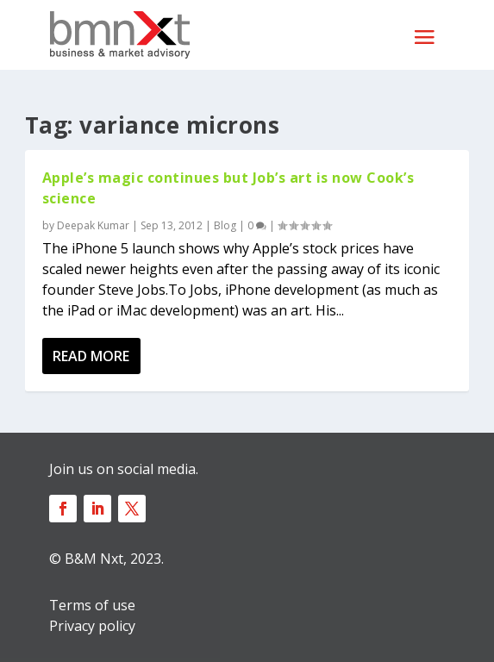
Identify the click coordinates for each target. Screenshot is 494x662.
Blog (225, 225)
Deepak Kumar (93, 225)
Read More (91, 356)
